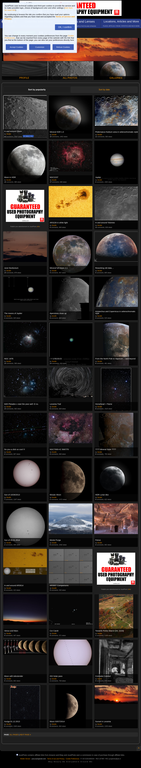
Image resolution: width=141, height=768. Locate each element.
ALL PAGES (14, 735)
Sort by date (104, 90)
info (38, 226)
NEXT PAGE (25, 735)
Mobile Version (25, 759)
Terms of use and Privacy (55, 759)
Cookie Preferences (72, 759)
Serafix (8, 134)
